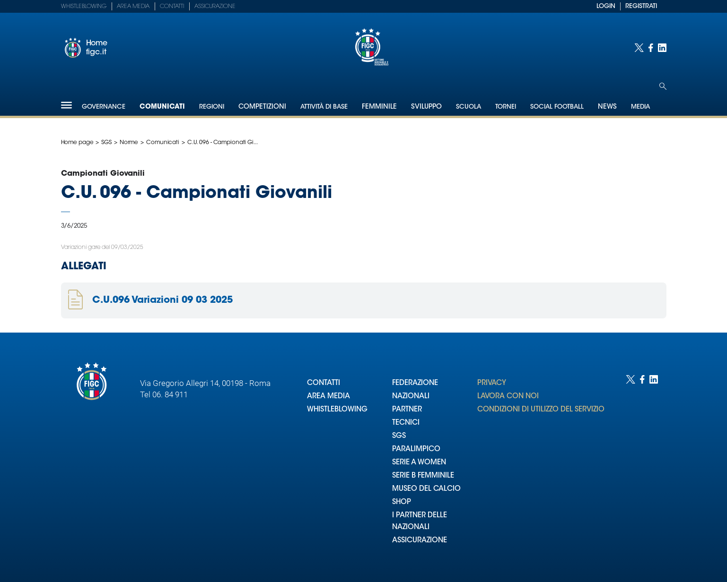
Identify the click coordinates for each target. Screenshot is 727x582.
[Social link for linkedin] (662, 47)
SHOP (401, 502)
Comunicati (162, 107)
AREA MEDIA (328, 396)
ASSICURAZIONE (419, 540)
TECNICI (406, 423)
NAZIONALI (410, 396)
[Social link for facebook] (650, 47)
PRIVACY (491, 383)
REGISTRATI (641, 6)
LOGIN (605, 6)
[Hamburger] (66, 105)
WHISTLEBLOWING (337, 409)
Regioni (211, 107)
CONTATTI (323, 383)
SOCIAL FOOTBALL (557, 107)
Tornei (505, 107)
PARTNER (407, 409)
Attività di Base (324, 107)
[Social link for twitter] (639, 47)
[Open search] (662, 86)
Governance (103, 107)
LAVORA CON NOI (508, 396)
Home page (77, 143)
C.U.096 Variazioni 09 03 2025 (162, 300)
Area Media (133, 6)
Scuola (468, 107)
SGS (106, 143)
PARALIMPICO (416, 449)
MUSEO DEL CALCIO (426, 489)
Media (640, 107)
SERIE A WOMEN (419, 462)
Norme (129, 143)
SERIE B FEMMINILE (423, 475)
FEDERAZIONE (415, 383)
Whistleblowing (83, 6)
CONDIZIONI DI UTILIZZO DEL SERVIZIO (540, 409)
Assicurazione (215, 6)
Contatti (172, 6)
